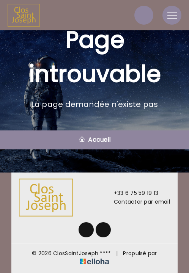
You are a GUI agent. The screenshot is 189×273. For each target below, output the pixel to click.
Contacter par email (137, 202)
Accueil (94, 139)
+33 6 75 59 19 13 (132, 193)
